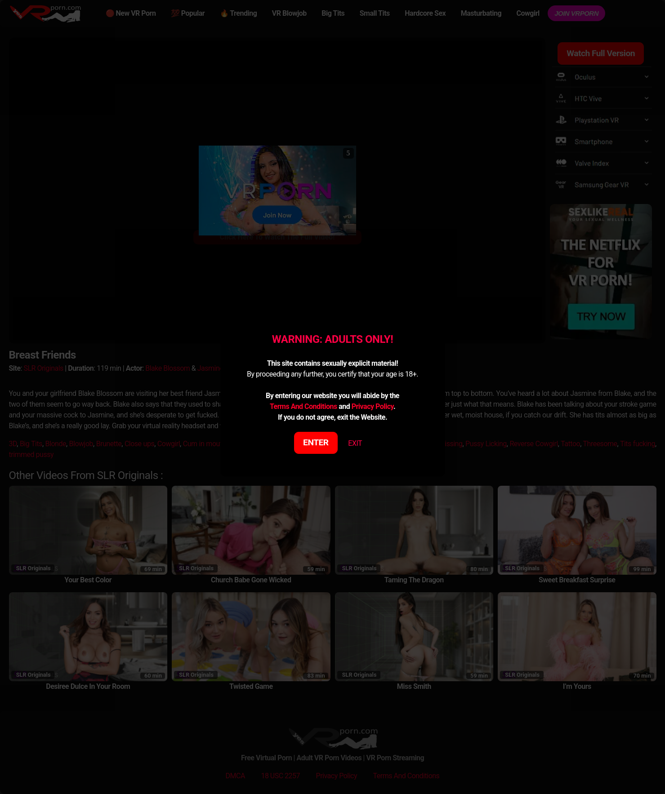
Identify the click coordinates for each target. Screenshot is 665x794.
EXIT (355, 443)
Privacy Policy (372, 406)
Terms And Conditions (303, 406)
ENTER (316, 442)
